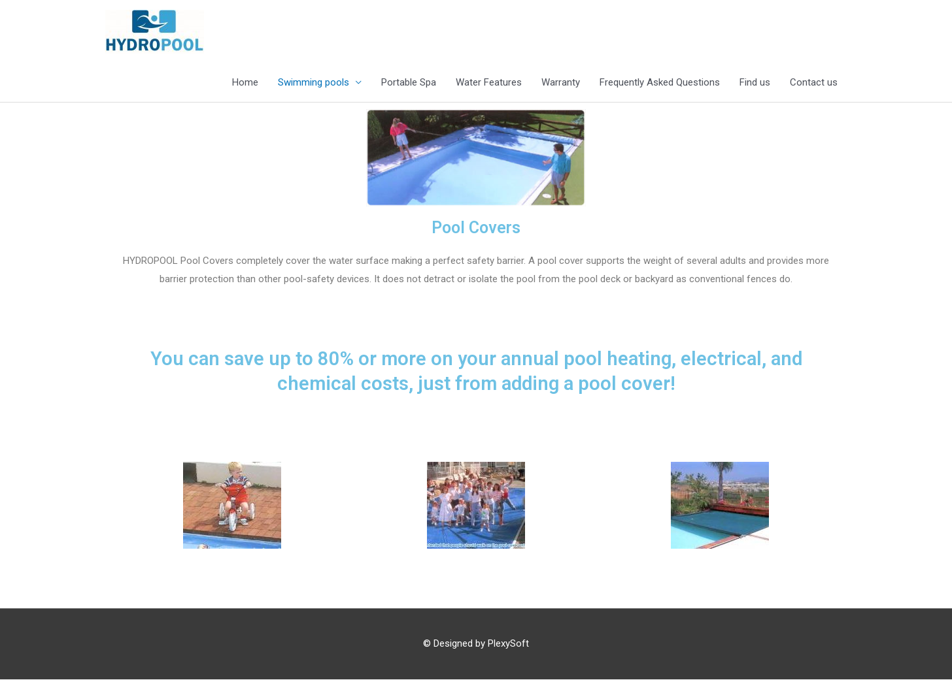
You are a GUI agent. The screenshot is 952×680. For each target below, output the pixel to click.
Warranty (560, 83)
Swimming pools (313, 83)
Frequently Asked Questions (660, 83)
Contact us (814, 83)
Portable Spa (408, 83)
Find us (755, 83)
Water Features (489, 83)
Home (245, 83)
